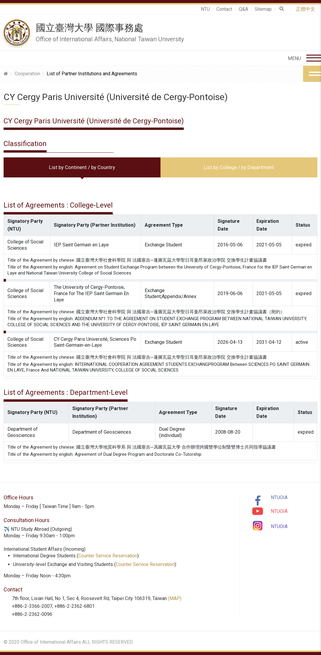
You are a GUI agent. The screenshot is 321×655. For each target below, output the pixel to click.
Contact (224, 9)
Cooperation (27, 73)
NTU (205, 9)
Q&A (243, 9)
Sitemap (263, 9)
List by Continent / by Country (82, 167)
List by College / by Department (239, 167)
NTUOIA (279, 497)
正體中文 (306, 9)
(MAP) (174, 598)
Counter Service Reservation (108, 556)
